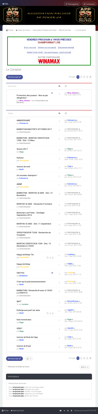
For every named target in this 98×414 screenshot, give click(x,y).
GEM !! (19, 328)
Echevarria (23, 123)
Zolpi (69, 166)
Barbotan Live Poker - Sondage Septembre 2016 (30, 214)
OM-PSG (20, 273)
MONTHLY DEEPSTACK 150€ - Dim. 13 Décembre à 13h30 (34, 244)
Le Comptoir (13, 69)
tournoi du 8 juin (24, 346)
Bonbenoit (23, 276)
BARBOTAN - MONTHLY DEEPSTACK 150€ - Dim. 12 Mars (33, 139)
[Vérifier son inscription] (47, 47)
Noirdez (70, 281)
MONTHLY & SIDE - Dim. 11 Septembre (34, 224)
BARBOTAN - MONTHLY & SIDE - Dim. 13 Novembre (35, 194)
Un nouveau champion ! (27, 175)
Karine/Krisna (72, 301)
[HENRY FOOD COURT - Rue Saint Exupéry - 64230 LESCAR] (49, 52)
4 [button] (87, 77)
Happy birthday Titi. (25, 254)
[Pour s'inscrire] (30, 47)
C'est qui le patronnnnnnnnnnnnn (31, 281)
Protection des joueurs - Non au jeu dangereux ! (32, 96)
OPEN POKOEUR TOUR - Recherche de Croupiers (34, 233)
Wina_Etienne (24, 101)
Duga (21, 152)
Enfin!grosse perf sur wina (28, 310)
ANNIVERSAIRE (23, 120)
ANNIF (19, 184)
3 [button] (84, 77)
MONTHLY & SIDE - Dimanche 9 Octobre (34, 204)
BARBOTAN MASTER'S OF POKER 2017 (34, 129)
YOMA (69, 264)
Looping (70, 254)
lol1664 (70, 273)
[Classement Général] (66, 47)
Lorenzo (25, 304)
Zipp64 (70, 310)
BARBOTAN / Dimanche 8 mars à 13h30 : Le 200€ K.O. (35, 291)
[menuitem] (5, 4)
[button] (90, 77)
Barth (21, 169)
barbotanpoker (25, 132)
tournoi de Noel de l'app (27, 337)
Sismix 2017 (22, 149)
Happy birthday (23, 264)
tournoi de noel (23, 166)
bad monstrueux (24, 319)
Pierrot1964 (24, 161)
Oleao (69, 175)
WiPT (19, 301)
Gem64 (70, 328)
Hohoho (20, 158)
